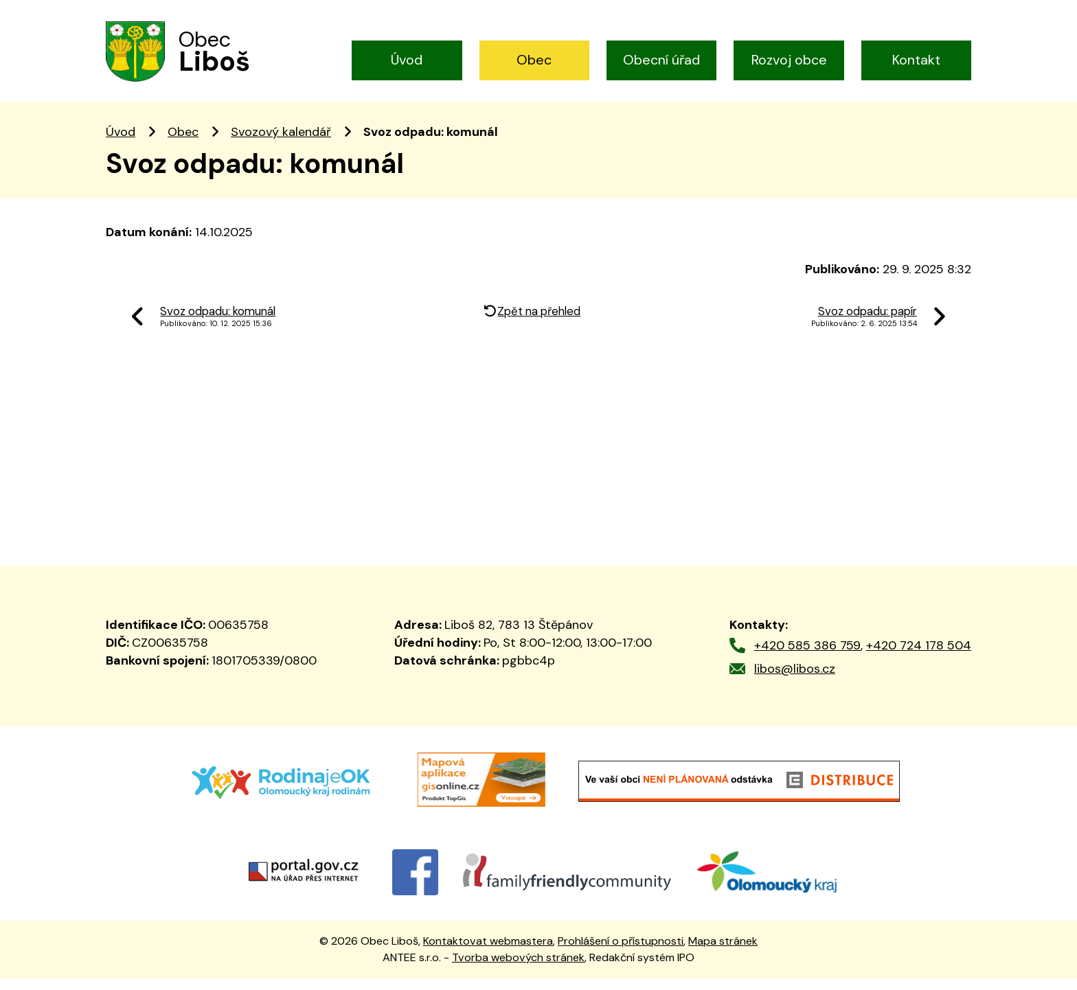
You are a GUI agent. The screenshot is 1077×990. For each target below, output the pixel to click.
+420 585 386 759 (807, 656)
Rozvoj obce (789, 60)
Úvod (406, 60)
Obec (534, 60)
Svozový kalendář (281, 143)
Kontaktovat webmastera (488, 952)
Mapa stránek (723, 952)
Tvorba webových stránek (518, 969)
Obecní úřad (661, 60)
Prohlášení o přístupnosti (620, 952)
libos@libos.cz (794, 679)
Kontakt (916, 60)
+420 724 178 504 (918, 656)
